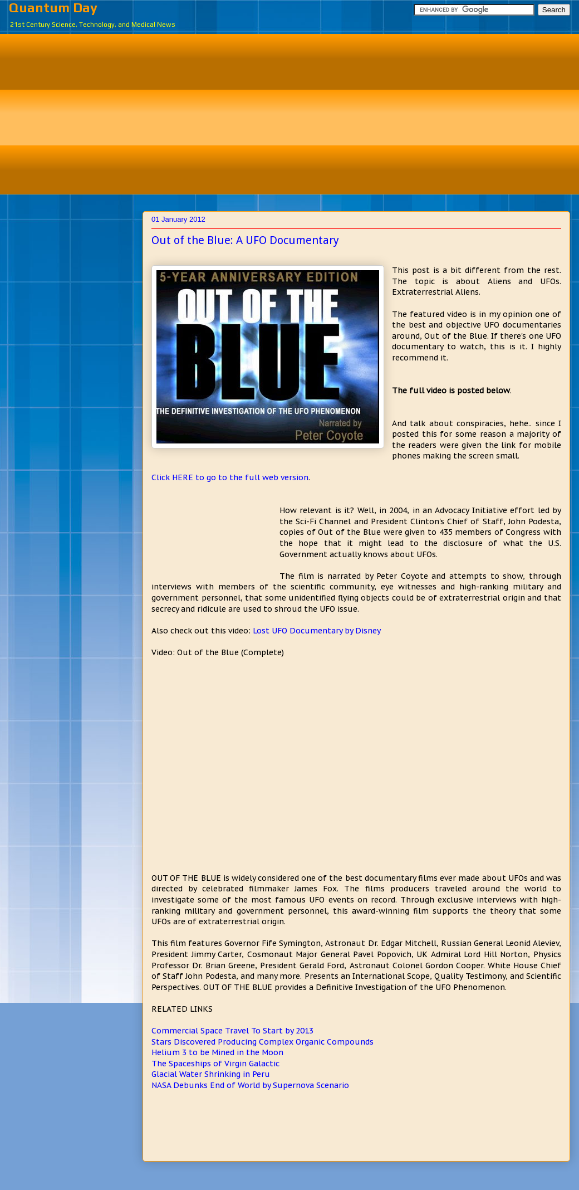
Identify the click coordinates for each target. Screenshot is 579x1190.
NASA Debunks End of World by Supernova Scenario (250, 1085)
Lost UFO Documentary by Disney (317, 631)
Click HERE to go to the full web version (229, 477)
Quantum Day (53, 7)
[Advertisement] (298, 113)
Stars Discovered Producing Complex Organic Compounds (262, 1042)
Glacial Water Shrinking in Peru (210, 1074)
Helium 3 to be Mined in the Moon (217, 1052)
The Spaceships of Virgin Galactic (215, 1064)
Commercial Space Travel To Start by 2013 (232, 1031)
